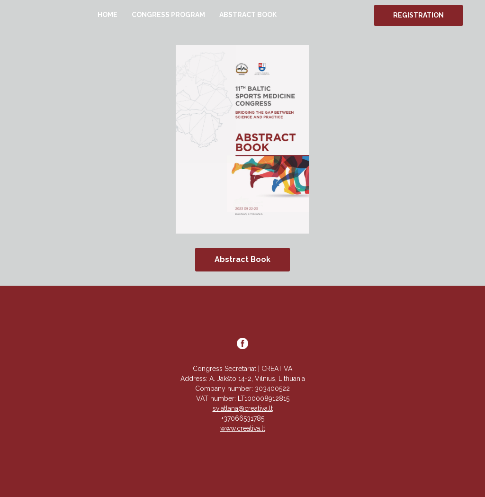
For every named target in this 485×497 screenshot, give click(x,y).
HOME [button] (107, 14)
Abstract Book (242, 259)
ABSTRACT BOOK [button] (248, 14)
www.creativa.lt (242, 428)
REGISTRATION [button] (418, 15)
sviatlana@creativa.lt (243, 408)
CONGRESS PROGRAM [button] (168, 14)
